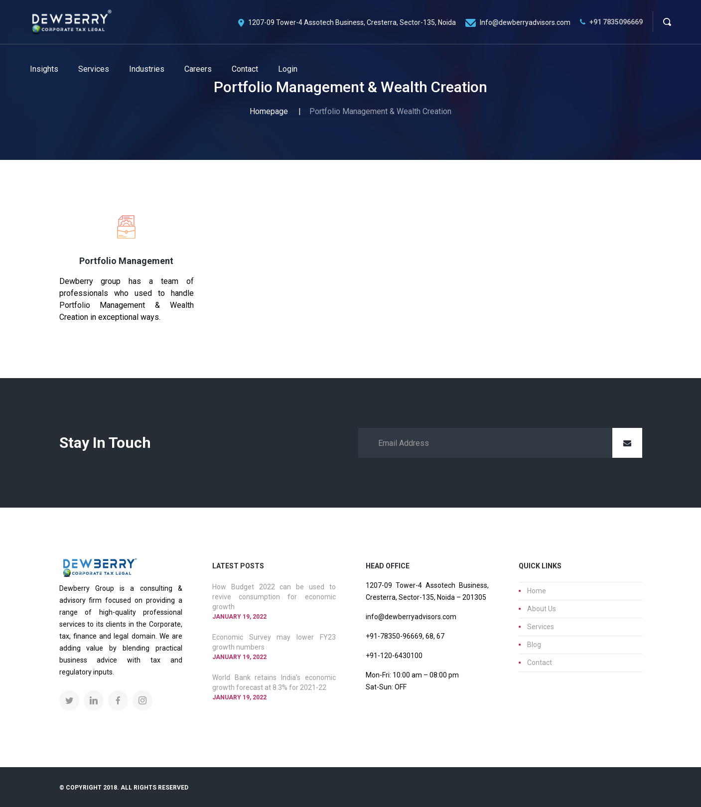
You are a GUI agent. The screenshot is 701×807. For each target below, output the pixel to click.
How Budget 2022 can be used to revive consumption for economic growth (274, 597)
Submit (627, 443)
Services (540, 627)
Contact (539, 663)
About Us (541, 609)
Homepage (269, 111)
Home (536, 591)
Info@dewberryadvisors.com (525, 22)
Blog (534, 645)
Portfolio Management (126, 261)
